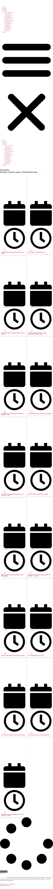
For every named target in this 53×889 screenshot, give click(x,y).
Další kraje (4, 10)
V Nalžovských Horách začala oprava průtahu (40, 413)
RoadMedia (7, 885)
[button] (26, 86)
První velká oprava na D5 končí (36, 655)
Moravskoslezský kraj (9, 20)
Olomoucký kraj (8, 22)
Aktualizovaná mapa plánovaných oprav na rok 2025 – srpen (12, 494)
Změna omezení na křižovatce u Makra (38, 494)
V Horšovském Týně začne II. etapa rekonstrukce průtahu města (37, 333)
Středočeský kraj (8, 27)
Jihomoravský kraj (8, 15)
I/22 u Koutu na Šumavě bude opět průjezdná (13, 735)
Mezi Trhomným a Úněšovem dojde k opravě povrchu (13, 333)
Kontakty (4, 32)
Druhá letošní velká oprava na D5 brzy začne (13, 655)
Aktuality (4, 8)
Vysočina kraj (7, 29)
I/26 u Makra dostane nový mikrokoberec (38, 735)
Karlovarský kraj (8, 16)
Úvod (3, 6)
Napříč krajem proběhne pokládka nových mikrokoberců (12, 575)
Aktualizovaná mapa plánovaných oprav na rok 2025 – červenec (39, 575)
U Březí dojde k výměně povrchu (36, 252)
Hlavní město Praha (9, 12)
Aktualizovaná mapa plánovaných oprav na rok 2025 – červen (12, 815)
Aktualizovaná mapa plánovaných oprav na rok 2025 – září (12, 414)
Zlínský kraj (7, 30)
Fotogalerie (4, 9)
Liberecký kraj (8, 19)
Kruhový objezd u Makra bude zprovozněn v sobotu (12, 252)
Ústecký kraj (7, 26)
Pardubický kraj (8, 23)
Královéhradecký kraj (9, 18)
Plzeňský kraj (7, 25)
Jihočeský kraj (8, 13)
